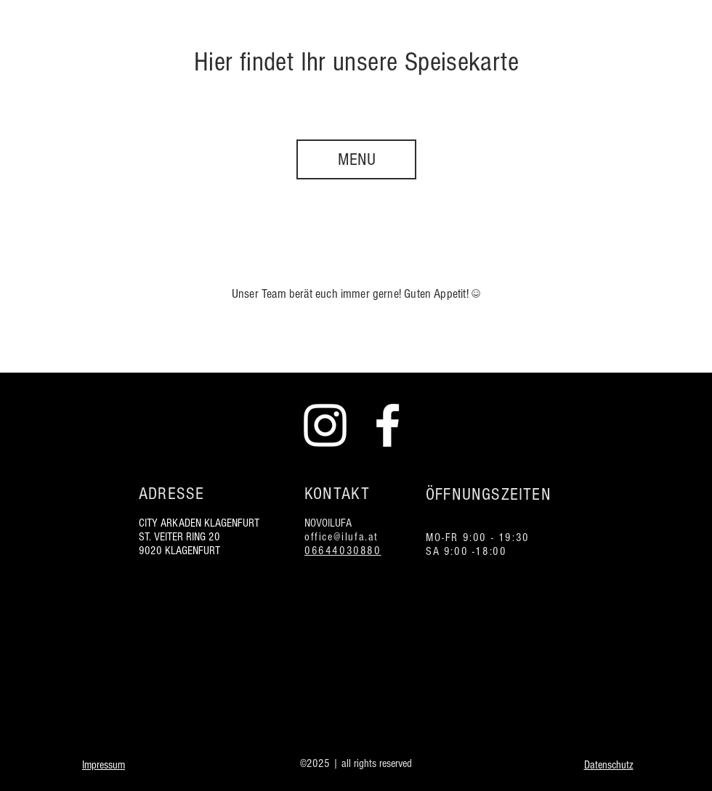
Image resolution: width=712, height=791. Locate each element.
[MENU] (356, 159)
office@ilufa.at (341, 536)
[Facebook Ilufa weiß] (387, 425)
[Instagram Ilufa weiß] (325, 425)
